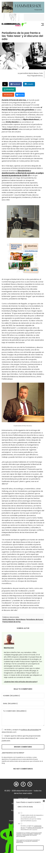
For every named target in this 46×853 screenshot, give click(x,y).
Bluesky (20, 95)
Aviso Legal (23, 798)
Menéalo (8, 95)
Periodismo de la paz (34, 619)
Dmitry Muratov (8, 619)
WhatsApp (10, 89)
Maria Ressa (20, 619)
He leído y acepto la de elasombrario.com (21, 730)
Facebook (16, 84)
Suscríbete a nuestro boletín (28, 802)
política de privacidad (30, 729)
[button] (14, 24)
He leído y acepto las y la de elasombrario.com (32, 827)
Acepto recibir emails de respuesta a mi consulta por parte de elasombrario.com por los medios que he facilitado (32, 817)
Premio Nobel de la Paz (11, 622)
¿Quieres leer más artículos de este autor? (21, 682)
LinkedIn (30, 84)
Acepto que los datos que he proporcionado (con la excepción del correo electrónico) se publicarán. (21, 738)
